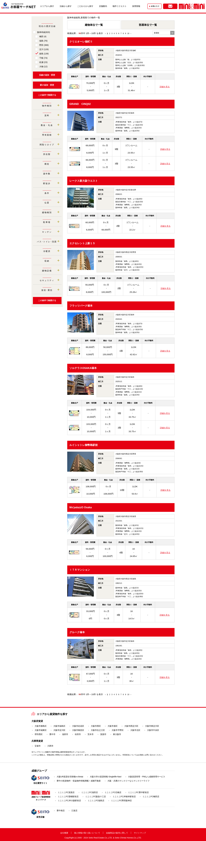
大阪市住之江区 (98, 730)
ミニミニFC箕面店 (66, 792)
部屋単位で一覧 (148, 24)
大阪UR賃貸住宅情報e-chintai (70, 776)
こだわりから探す (85, 6)
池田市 (65, 734)
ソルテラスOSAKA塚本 (83, 368)
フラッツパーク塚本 (81, 305)
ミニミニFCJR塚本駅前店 (124, 796)
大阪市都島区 (41, 726)
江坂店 (74, 810)
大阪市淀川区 (59, 730)
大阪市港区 (113, 726)
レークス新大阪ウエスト (83, 180)
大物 (43, 66)
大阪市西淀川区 (131, 726)
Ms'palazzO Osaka (80, 507)
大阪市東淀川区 (152, 726)
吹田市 (78, 734)
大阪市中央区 (153, 730)
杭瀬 (43, 62)
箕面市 (103, 734)
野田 (44, 45)
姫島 (44, 53)
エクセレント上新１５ (82, 243)
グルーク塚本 (77, 632)
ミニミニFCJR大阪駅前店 (69, 800)
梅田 (42, 36)
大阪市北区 (135, 730)
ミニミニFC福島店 (96, 800)
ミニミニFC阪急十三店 (95, 796)
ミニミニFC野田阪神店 (121, 800)
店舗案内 (103, 6)
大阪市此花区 (78, 726)
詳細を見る (165, 87)
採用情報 (136, 6)
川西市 (50, 746)
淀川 (44, 49)
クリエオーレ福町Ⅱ (81, 41)
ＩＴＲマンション (79, 569)
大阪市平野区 (118, 730)
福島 (43, 41)
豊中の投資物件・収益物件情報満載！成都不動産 (79, 781)
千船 (43, 58)
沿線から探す (66, 6)
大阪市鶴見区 (78, 730)
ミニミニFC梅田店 (150, 796)
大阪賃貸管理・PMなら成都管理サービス (146, 776)
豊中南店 (61, 810)
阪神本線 (43, 32)
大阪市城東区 (41, 730)
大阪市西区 (96, 726)
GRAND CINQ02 (80, 104)
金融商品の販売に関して (117, 833)
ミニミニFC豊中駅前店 (138, 792)
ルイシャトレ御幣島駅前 (83, 445)
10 (128, 33)
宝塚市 (38, 746)
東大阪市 (117, 734)
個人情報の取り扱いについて (87, 833)
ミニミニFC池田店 (89, 792)
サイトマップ (140, 833)
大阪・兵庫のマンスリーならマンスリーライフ (128, 781)
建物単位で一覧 (94, 24)
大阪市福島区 (59, 726)
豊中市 (52, 734)
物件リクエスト (120, 6)
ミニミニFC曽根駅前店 (68, 796)
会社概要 (64, 833)
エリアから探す (47, 6)
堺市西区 (39, 734)
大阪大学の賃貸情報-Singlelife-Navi (105, 776)
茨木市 (91, 734)
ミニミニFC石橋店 (113, 792)
